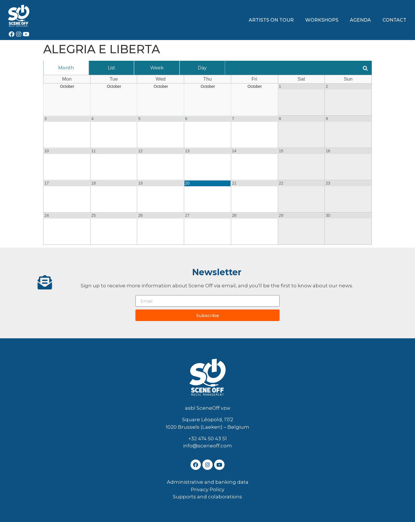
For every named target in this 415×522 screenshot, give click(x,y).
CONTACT (394, 20)
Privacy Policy (207, 489)
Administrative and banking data (207, 482)
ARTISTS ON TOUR (271, 20)
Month (66, 68)
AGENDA (360, 20)
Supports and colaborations (207, 497)
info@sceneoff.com (207, 446)
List (111, 68)
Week (157, 68)
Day (202, 68)
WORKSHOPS (321, 20)
